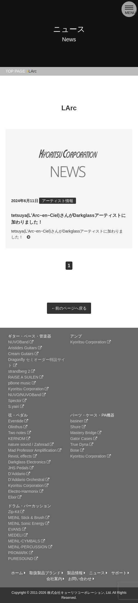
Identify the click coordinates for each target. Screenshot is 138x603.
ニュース (98, 573)
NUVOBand (21, 342)
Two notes (19, 432)
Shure (77, 427)
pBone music (22, 383)
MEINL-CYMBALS (26, 541)
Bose (77, 450)
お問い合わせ (81, 578)
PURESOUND (23, 558)
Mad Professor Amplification (34, 450)
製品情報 (76, 573)
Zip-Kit (16, 511)
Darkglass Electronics (29, 462)
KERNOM (19, 438)
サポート (120, 573)
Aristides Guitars (25, 348)
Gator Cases (83, 438)
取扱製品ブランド (46, 573)
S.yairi (16, 406)
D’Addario (19, 474)
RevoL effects (22, 456)
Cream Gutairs (23, 353)
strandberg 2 (21, 371)
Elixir (15, 497)
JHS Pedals (21, 468)
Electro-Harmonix (25, 491)
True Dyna (81, 444)
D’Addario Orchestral (28, 479)
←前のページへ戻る (69, 308)
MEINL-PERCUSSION (30, 547)
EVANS (17, 529)
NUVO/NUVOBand (27, 395)
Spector (17, 400)
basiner (79, 421)
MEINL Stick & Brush (28, 517)
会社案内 (55, 578)
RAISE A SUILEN (25, 377)
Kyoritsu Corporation (28, 389)
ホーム (18, 573)
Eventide (18, 421)
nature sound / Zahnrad (31, 444)
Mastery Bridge (85, 432)
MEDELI (18, 535)
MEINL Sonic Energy (28, 523)
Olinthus (17, 427)
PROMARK (20, 553)
